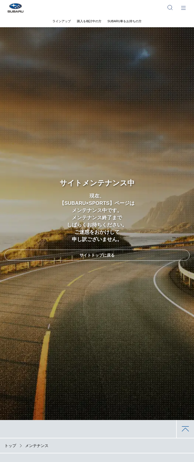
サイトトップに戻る (97, 255)
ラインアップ (61, 21)
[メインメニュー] (183, 7)
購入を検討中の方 (89, 21)
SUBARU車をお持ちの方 (125, 21)
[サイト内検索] (170, 7)
